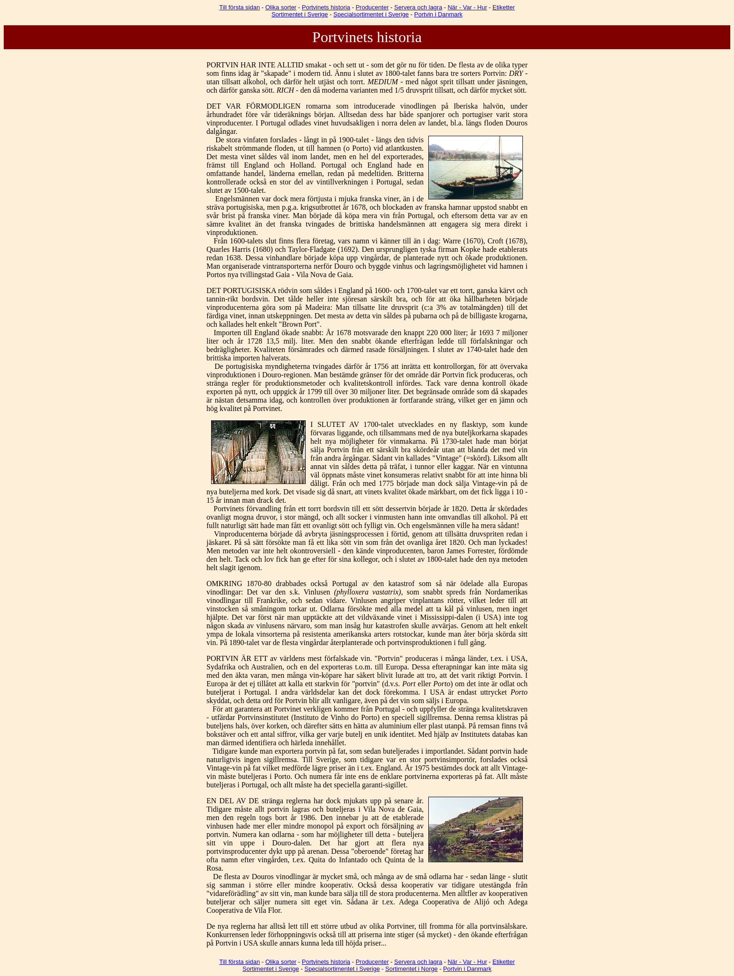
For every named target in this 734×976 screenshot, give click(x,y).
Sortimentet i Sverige (300, 14)
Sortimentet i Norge (411, 968)
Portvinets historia (326, 7)
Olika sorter (280, 7)
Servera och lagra (418, 7)
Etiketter (503, 7)
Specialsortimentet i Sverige (371, 14)
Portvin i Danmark (438, 14)
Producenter (372, 7)
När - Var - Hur (467, 7)
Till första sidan (239, 7)
